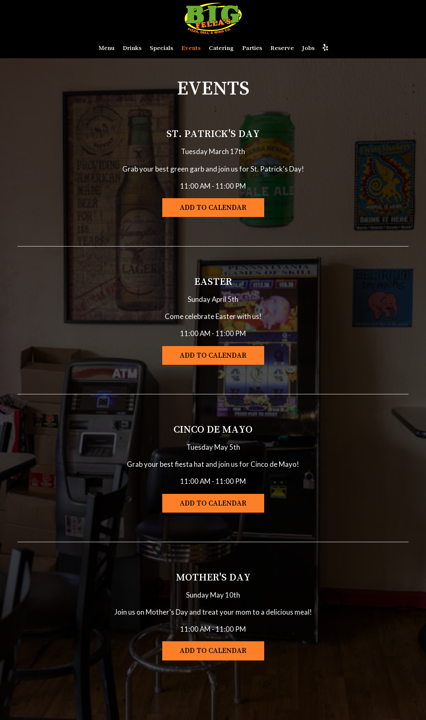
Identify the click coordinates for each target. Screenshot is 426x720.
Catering (221, 48)
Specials (161, 48)
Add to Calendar (213, 207)
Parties (252, 48)
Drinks (132, 48)
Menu (106, 48)
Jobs (308, 48)
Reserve (282, 48)
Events (191, 48)
